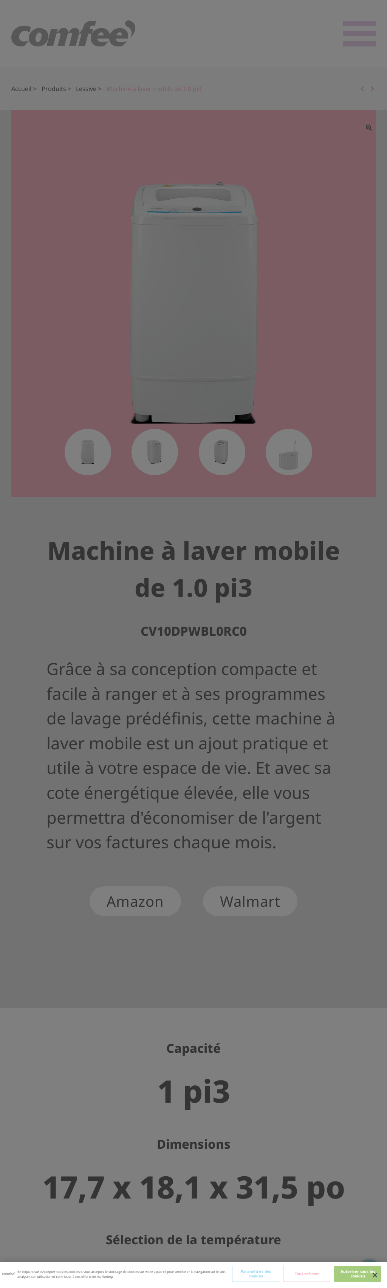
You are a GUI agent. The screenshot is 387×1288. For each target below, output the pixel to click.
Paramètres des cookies (256, 1274)
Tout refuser (307, 1273)
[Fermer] (375, 1275)
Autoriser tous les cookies (358, 1274)
